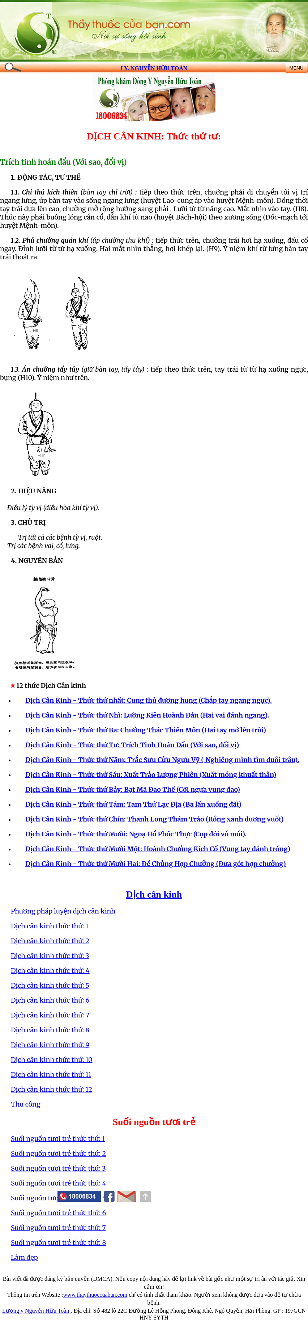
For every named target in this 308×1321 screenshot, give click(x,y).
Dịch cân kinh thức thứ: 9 (50, 1045)
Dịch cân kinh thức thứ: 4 (50, 970)
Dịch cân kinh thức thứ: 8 (50, 1030)
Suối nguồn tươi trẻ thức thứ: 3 (58, 1168)
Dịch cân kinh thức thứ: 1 (50, 926)
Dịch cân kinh (154, 894)
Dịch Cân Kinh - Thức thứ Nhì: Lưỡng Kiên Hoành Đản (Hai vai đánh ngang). (147, 715)
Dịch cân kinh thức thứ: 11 (51, 1074)
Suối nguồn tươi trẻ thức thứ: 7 (58, 1228)
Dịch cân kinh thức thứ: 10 (52, 1059)
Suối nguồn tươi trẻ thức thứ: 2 (58, 1153)
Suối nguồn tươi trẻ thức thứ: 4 (58, 1183)
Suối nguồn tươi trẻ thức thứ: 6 (58, 1213)
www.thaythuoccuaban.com (95, 1295)
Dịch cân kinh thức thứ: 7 (50, 1015)
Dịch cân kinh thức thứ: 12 (51, 1089)
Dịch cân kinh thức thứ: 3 (50, 956)
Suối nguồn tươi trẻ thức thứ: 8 (58, 1242)
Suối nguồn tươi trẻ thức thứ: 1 (58, 1138)
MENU (296, 68)
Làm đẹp (24, 1257)
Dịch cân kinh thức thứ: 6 (50, 1000)
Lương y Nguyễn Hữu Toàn (36, 1311)
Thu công (25, 1104)
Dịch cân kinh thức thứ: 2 (50, 941)
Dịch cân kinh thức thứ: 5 (50, 985)
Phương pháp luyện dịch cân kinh (63, 911)
